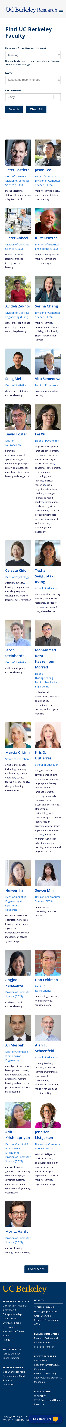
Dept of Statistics (15, 176)
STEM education (43, 594)
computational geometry (17, 1188)
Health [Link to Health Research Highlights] (6, 1339)
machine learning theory (47, 190)
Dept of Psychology (47, 440)
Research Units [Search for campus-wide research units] (11, 1357)
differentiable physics (16, 1175)
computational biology (46, 1162)
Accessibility (18, 1419)
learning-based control (16, 1070)
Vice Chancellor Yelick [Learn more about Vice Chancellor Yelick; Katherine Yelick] (14, 1371)
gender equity (22, 781)
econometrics (42, 391)
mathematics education (46, 1084)
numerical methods (15, 1184)
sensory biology (43, 1004)
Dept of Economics (46, 385)
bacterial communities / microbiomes (47, 701)
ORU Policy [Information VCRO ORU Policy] (40, 1395)
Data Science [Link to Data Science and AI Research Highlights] (10, 1318)
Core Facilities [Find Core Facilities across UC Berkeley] (41, 1360)
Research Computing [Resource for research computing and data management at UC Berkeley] (45, 1373)
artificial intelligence (15, 668)
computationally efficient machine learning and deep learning (47, 259)
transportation (12, 932)
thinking (39, 1063)
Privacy (6, 1419)
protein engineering (45, 1167)
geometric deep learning (17, 1171)
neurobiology (42, 996)
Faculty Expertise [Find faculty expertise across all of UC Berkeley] (12, 1353)
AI (51, 263)
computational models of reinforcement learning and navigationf (17, 472)
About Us (7, 1380)
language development (46, 450)
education (10, 777)
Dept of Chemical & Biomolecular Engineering (17, 1056)
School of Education (46, 588)
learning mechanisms (45, 455)
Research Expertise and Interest (25, 48)
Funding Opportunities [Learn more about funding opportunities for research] (46, 1311)
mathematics (11, 773)
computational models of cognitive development (47, 506)
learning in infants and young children (45, 498)
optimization (41, 195)
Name (9, 73)
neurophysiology (43, 1000)
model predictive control (17, 1066)
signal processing (14, 322)
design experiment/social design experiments (47, 826)
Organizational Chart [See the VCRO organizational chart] (14, 1376)
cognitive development (46, 446)
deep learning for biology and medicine (47, 709)
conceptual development (47, 467)
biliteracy (39, 796)
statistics (53, 195)
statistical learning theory (17, 195)
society (8, 1252)
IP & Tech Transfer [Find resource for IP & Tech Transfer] (44, 1346)
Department (13, 90)
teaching (48, 1063)
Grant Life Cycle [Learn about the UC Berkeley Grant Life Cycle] (42, 1315)
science (23, 773)
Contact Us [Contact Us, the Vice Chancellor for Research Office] (8, 1384)
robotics (9, 254)
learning (9, 587)
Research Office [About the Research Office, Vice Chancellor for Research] (13, 1367)
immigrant (50, 834)
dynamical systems (14, 1179)
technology (10, 769)
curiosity (20, 582)
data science (11, 391)
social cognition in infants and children (46, 489)
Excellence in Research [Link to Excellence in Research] (15, 1305)
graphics (19, 1002)
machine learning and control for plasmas (17, 1083)
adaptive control (13, 199)
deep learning (42, 199)
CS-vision (9, 1002)
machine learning (13, 190)
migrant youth (42, 838)
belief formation (23, 599)
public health (51, 331)
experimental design (45, 1184)
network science (43, 327)
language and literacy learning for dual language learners (45, 787)
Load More (36, 1269)
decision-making (22, 1252)
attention (9, 582)
